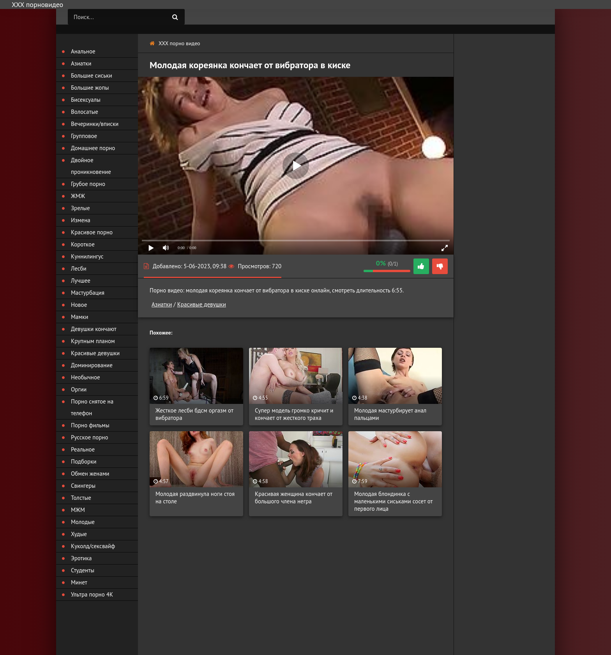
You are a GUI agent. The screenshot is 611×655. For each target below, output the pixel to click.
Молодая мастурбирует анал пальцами (390, 414)
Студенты (82, 570)
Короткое (83, 244)
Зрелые (80, 208)
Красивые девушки (201, 304)
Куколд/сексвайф (93, 546)
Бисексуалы (86, 99)
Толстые (81, 497)
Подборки (84, 461)
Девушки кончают (94, 329)
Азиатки (162, 304)
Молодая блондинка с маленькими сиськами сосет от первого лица (393, 501)
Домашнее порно (93, 148)
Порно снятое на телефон (92, 407)
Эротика (81, 558)
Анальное (83, 51)
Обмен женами (90, 473)
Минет (79, 582)
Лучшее (80, 280)
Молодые (83, 522)
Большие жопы (90, 87)
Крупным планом (93, 341)
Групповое (84, 136)
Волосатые (84, 111)
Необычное (85, 377)
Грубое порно (88, 184)
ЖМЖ (78, 196)
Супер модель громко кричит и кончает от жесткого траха (294, 414)
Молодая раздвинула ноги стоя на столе (195, 497)
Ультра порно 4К (92, 594)
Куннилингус (87, 256)
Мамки (79, 316)
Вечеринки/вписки (94, 123)
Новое (79, 304)
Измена (80, 220)
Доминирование (92, 365)
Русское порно (89, 437)
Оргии (79, 389)
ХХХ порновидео (37, 4)
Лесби (79, 268)
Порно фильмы (90, 425)
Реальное (83, 449)
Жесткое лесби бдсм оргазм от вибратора (194, 414)
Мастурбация (87, 292)
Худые (79, 534)
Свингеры (83, 485)
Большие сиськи (91, 75)
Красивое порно (92, 232)
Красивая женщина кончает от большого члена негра (293, 497)
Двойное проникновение (91, 165)
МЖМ (78, 509)
